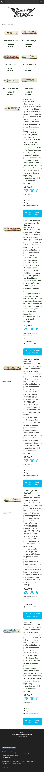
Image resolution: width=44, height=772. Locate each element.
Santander (30, 88)
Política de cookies (7, 763)
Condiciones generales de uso (17, 761)
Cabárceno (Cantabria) (13, 40)
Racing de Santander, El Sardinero (17, 88)
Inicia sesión (5, 767)
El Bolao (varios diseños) (33, 64)
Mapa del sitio (17, 763)
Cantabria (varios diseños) (14, 64)
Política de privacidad (32, 761)
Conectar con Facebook (9, 747)
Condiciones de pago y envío (10, 755)
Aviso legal (5, 761)
